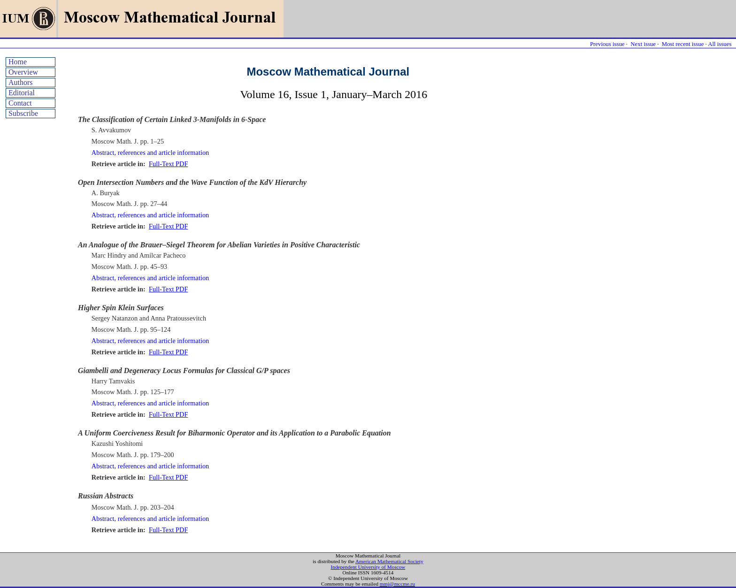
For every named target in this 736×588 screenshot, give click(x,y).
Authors (20, 82)
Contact (20, 103)
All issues (719, 44)
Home (17, 62)
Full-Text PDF (168, 164)
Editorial (21, 93)
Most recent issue (683, 44)
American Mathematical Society (389, 561)
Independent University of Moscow (368, 567)
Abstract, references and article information (150, 152)
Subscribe (23, 113)
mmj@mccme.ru (397, 584)
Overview (23, 72)
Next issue (643, 44)
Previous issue (607, 44)
